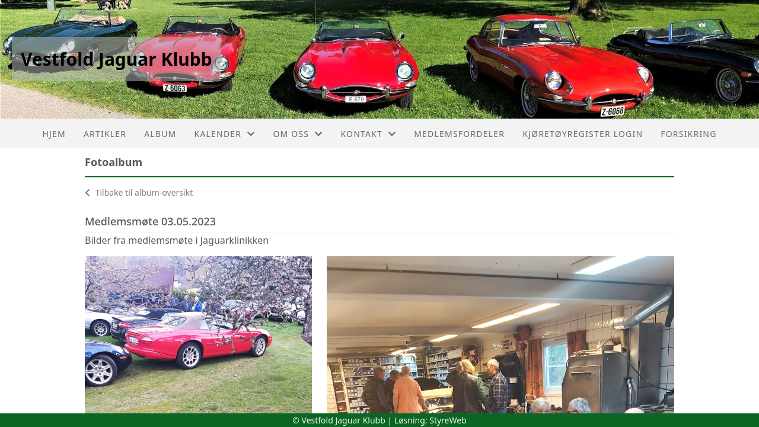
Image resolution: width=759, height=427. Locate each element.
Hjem (53, 133)
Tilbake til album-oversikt (139, 192)
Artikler (105, 133)
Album (160, 133)
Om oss (298, 133)
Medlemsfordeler (459, 133)
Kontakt (368, 133)
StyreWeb (448, 420)
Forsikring (688, 133)
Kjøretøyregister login (582, 133)
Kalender (225, 133)
